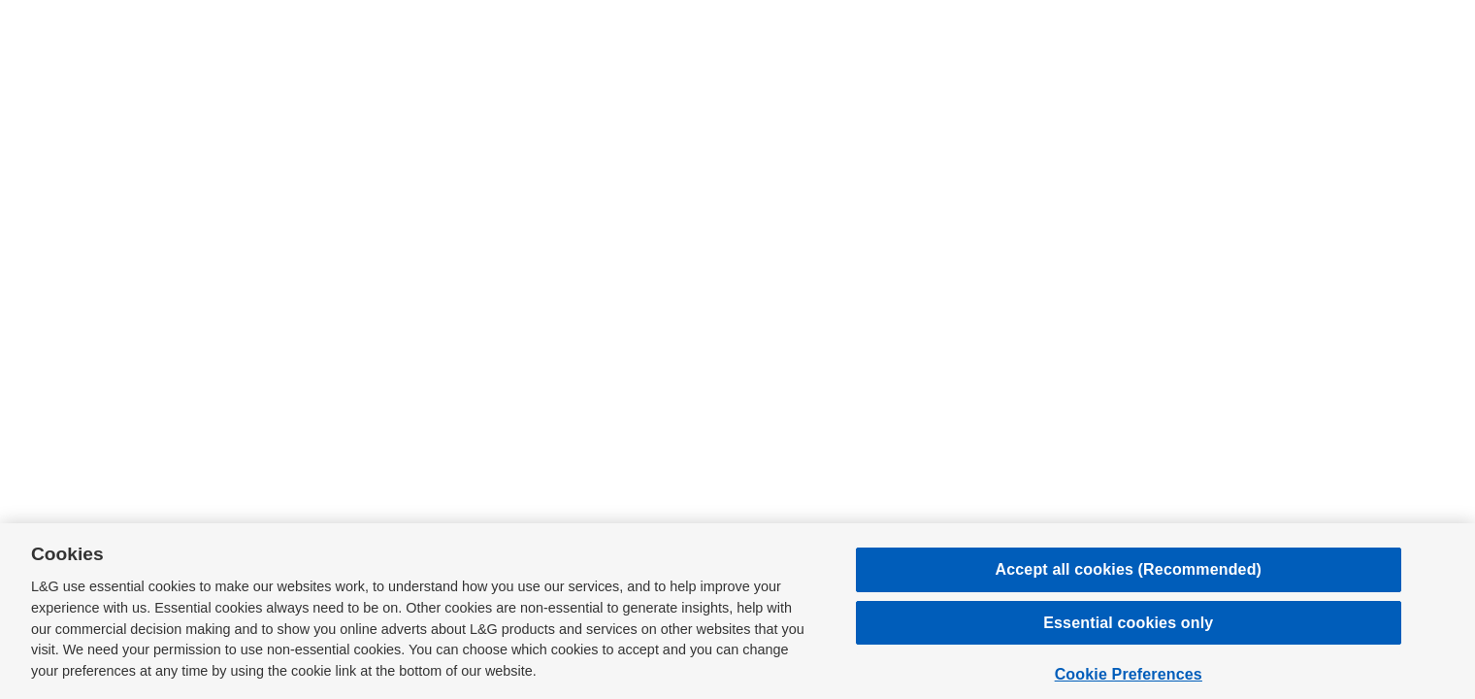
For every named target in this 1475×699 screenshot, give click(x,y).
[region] (737, 611)
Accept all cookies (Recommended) (1129, 569)
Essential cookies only (1128, 623)
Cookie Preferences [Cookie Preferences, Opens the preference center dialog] (1128, 674)
